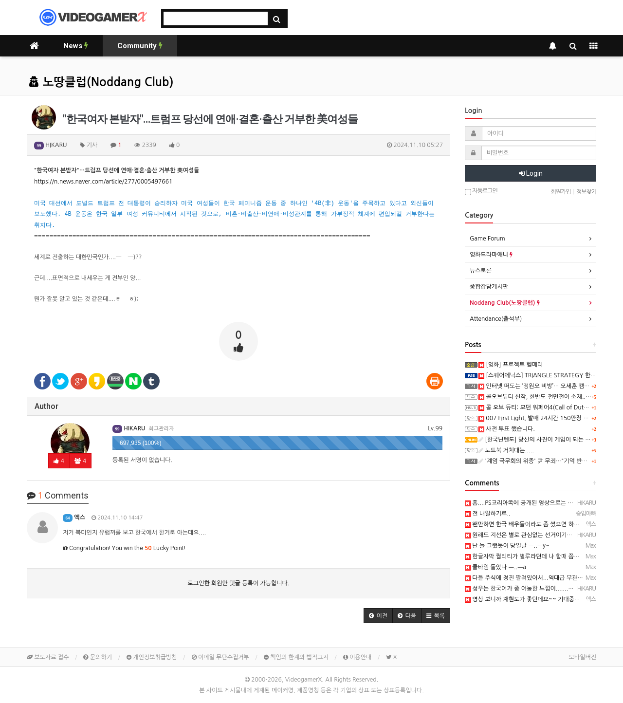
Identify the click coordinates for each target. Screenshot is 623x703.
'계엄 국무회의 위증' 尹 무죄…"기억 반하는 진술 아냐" (549, 461)
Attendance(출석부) (496, 319)
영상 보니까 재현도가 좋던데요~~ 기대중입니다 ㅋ (531, 599)
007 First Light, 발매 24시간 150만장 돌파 (536, 418)
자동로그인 (481, 191)
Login (531, 173)
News (75, 45)
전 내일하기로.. (488, 514)
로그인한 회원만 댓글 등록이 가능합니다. (239, 583)
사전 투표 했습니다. (506, 429)
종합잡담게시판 (489, 287)
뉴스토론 (481, 271)
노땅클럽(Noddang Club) (101, 82)
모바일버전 (582, 657)
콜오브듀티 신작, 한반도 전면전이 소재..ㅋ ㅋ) (539, 397)
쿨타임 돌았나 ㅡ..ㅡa (495, 567)
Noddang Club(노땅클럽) (505, 303)
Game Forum (487, 238)
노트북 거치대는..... (506, 450)
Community (140, 45)
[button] (378, 615)
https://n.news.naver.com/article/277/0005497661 (103, 182)
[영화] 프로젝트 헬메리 (510, 365)
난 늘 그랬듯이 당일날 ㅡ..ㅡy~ (507, 546)
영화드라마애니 (491, 255)
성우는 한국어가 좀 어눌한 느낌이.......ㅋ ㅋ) (524, 589)
